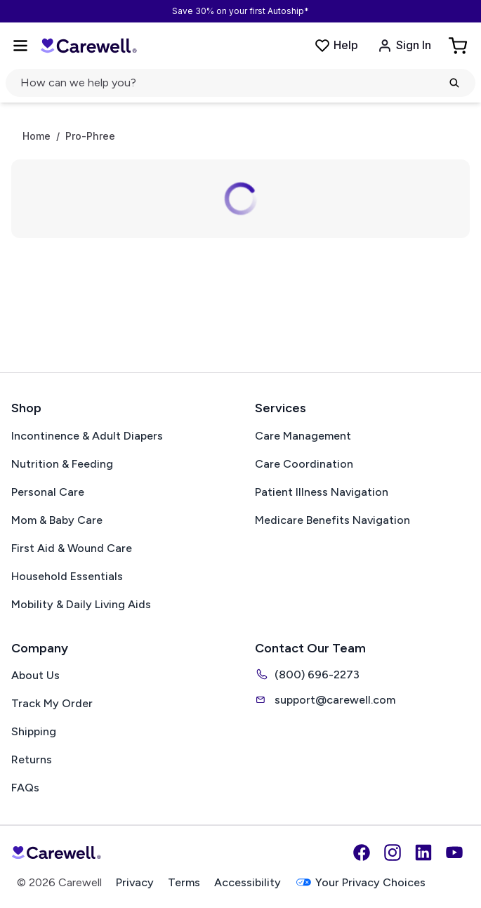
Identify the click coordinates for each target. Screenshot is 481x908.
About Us (35, 675)
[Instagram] (392, 852)
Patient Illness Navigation (321, 492)
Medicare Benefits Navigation (332, 520)
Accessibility (247, 882)
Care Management (303, 435)
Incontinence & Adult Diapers (87, 435)
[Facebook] (361, 852)
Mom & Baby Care (57, 520)
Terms (184, 882)
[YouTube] (454, 852)
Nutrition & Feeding (62, 464)
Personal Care (47, 492)
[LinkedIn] (423, 852)
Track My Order (52, 703)
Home (36, 136)
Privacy (135, 882)
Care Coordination (304, 464)
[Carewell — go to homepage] (88, 45)
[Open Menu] (20, 45)
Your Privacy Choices (360, 882)
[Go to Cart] (459, 45)
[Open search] (240, 83)
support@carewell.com (325, 699)
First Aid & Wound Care (71, 548)
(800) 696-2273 (307, 674)
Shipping (33, 731)
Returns (31, 759)
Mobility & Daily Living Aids (81, 604)
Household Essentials (67, 576)
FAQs (25, 787)
